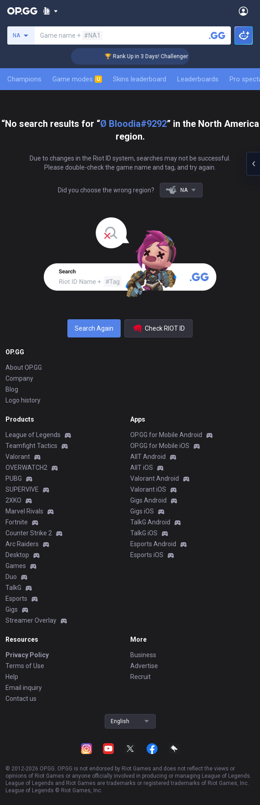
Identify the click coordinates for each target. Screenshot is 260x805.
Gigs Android (148, 500)
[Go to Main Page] (22, 11)
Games (15, 565)
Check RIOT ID (158, 328)
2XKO (13, 500)
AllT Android (148, 456)
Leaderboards (198, 79)
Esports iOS (146, 554)
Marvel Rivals (24, 511)
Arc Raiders (22, 544)
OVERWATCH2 (26, 467)
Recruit (140, 676)
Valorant (17, 456)
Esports (16, 598)
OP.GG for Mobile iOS (159, 445)
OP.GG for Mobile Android (166, 434)
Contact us (20, 698)
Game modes (77, 79)
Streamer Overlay (30, 620)
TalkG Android (150, 522)
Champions (24, 79)
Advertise (144, 665)
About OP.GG (23, 367)
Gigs (11, 609)
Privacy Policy (27, 655)
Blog (11, 389)
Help (11, 676)
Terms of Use (24, 665)
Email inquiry (23, 687)
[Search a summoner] (217, 35)
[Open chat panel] (253, 164)
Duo (11, 576)
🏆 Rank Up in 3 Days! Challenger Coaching (164, 56)
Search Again (94, 328)
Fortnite (16, 522)
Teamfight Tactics (31, 445)
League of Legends (33, 434)
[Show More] (50, 11)
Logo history (23, 400)
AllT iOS (141, 467)
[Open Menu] (243, 11)
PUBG (13, 478)
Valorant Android (154, 478)
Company (19, 378)
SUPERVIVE (22, 489)
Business (143, 655)
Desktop (17, 554)
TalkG (13, 587)
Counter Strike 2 (28, 533)
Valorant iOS (148, 489)
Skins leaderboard (139, 79)
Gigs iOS (142, 511)
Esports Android (153, 544)
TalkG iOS (144, 533)
